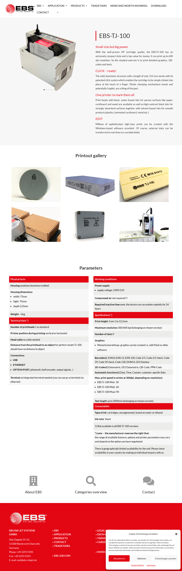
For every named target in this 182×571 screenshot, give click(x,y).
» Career (101, 542)
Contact (43, 12)
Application (56, 6)
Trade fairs (99, 6)
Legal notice (151, 565)
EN (54, 12)
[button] (176, 534)
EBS (39, 6)
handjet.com (105, 551)
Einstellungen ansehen (165, 558)
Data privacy (105, 534)
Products (78, 6)
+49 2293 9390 (25, 552)
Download (158, 6)
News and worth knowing (128, 6)
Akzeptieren (119, 558)
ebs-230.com (61, 555)
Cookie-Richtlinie (137, 565)
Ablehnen (141, 558)
